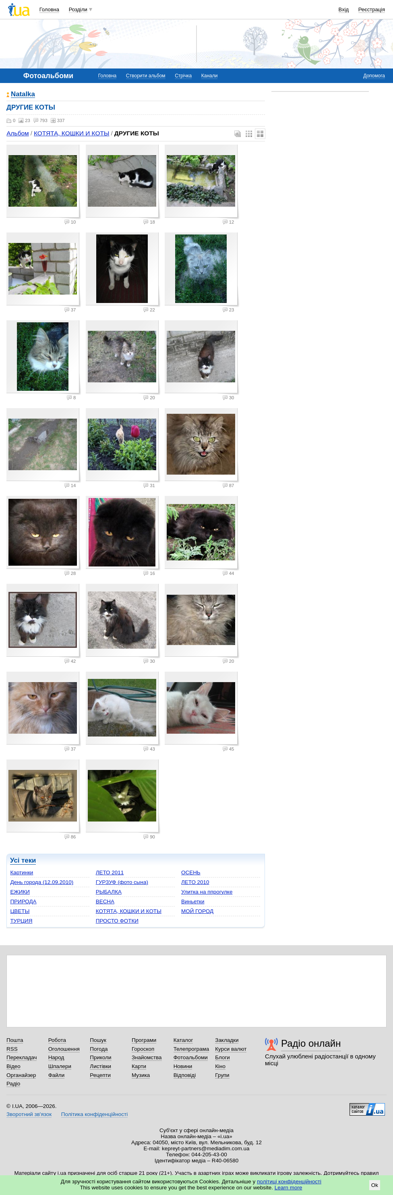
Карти (139, 1066)
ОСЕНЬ (191, 872)
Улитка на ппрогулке (206, 892)
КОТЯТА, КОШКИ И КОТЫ (72, 133)
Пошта (14, 1040)
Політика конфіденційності (94, 1114)
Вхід (344, 9)
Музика (141, 1075)
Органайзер (21, 1075)
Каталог (183, 1040)
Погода (99, 1049)
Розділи (78, 9)
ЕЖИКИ (20, 892)
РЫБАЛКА (109, 892)
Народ (56, 1057)
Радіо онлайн (311, 1043)
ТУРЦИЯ (21, 921)
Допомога (374, 76)
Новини (183, 1066)
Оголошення (64, 1049)
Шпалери (59, 1066)
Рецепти (100, 1075)
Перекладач (21, 1057)
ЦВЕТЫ (19, 911)
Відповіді (185, 1075)
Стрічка (183, 76)
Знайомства (147, 1057)
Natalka (23, 94)
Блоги (222, 1057)
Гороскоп (143, 1049)
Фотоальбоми (191, 1057)
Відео (13, 1066)
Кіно (220, 1066)
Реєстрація (371, 9)
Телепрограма (191, 1049)
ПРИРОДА (23, 901)
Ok (374, 1185)
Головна (49, 9)
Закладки (226, 1040)
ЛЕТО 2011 (110, 872)
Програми (144, 1040)
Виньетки (192, 901)
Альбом (17, 133)
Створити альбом (145, 76)
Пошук (98, 1040)
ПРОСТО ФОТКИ (117, 921)
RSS (12, 1049)
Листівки (100, 1066)
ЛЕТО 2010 (195, 882)
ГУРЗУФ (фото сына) (122, 882)
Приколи (100, 1057)
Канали (209, 76)
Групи (222, 1075)
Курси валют (230, 1049)
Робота (57, 1040)
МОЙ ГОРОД (197, 911)
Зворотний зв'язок (29, 1114)
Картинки (21, 872)
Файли (56, 1075)
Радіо (13, 1084)
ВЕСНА (105, 901)
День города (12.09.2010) (41, 882)
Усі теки (23, 860)
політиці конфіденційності (289, 1181)
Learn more (288, 1188)
